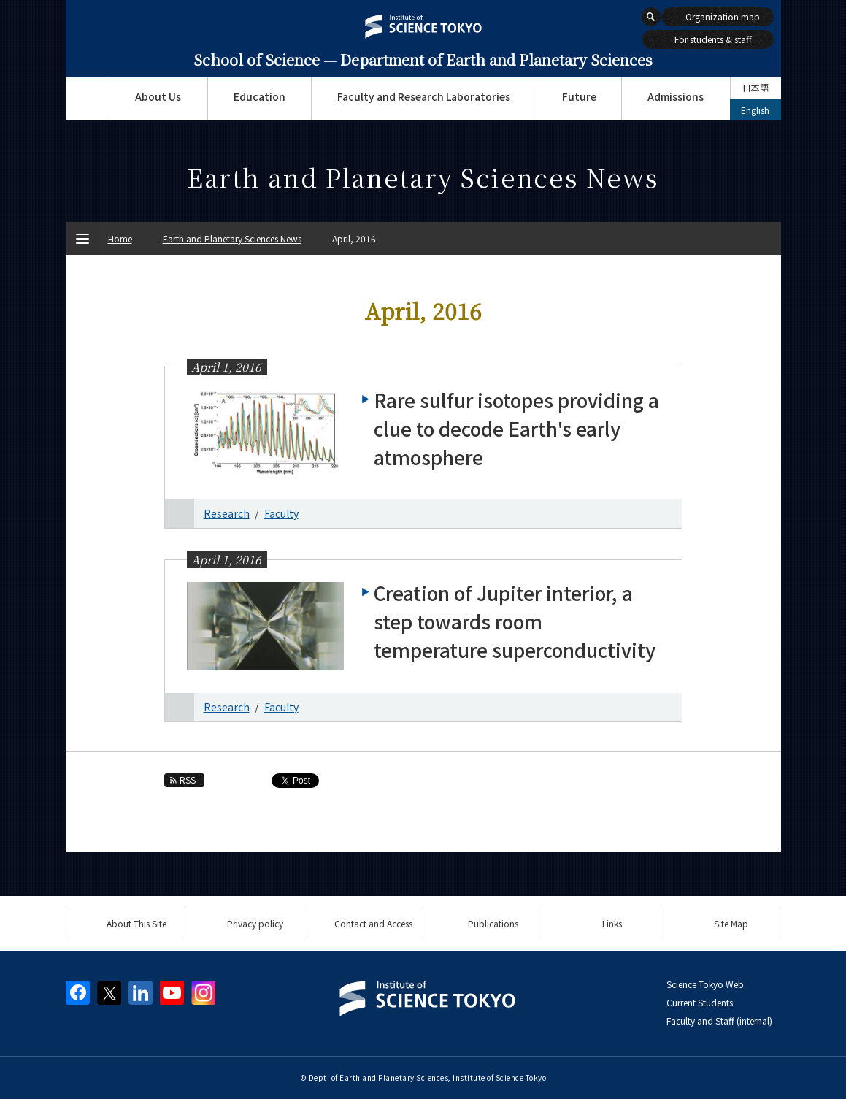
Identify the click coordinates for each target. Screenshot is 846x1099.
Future (579, 96)
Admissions (675, 96)
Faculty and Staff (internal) (719, 1020)
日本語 (755, 87)
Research (227, 513)
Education (259, 96)
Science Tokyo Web (705, 984)
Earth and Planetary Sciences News (232, 238)
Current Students (699, 1002)
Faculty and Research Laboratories (423, 96)
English (755, 110)
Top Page (87, 98)
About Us (158, 96)
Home (120, 238)
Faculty (281, 513)
